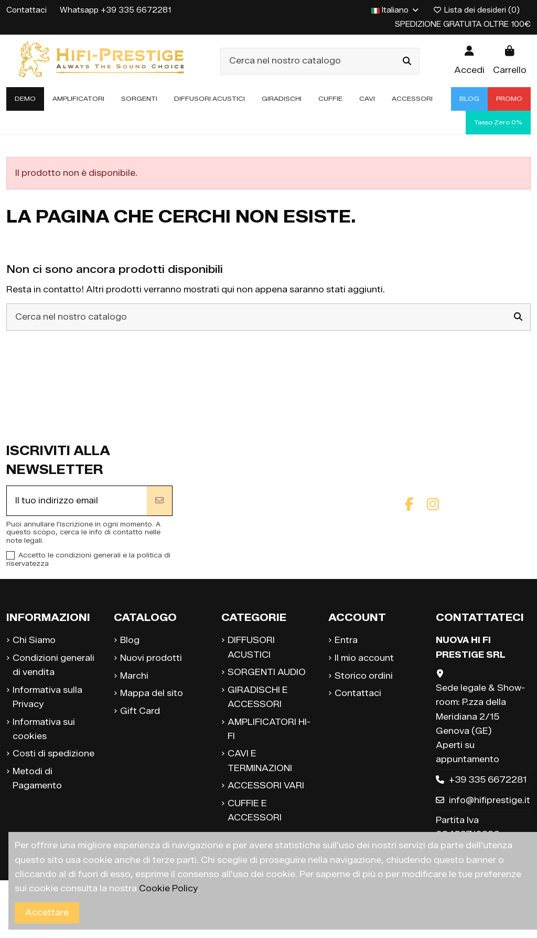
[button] (78, 99)
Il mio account (364, 658)
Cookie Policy (168, 888)
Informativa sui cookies (44, 729)
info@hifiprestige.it (489, 800)
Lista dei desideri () (477, 10)
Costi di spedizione (53, 753)
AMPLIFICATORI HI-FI (269, 729)
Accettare (47, 913)
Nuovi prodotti (151, 658)
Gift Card (140, 711)
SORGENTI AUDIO (267, 672)
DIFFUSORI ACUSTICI (251, 647)
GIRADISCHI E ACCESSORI (258, 697)
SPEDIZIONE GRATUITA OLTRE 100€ (463, 24)
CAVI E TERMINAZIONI (260, 761)
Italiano (395, 10)
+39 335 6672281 (488, 780)
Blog (129, 640)
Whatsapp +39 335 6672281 (115, 10)
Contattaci (27, 10)
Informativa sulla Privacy (47, 697)
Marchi (134, 676)
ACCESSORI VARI (266, 786)
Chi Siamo (34, 640)
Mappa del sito (151, 693)
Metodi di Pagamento (37, 778)
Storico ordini (364, 676)
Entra (346, 640)
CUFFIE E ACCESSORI (255, 810)
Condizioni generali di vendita (53, 665)
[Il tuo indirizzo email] (77, 500)
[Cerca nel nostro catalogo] (407, 61)
